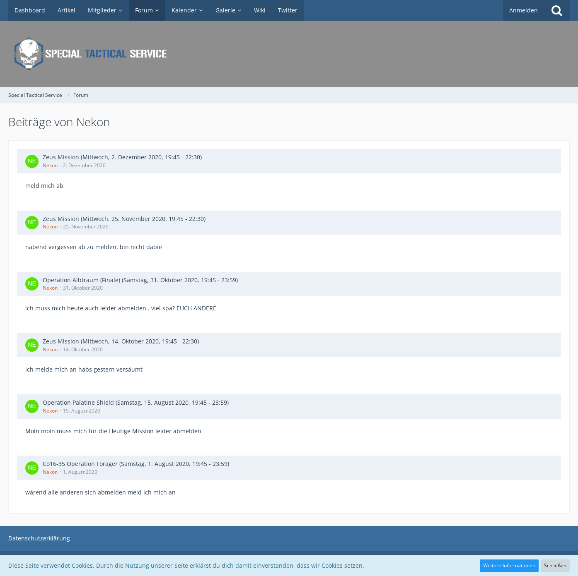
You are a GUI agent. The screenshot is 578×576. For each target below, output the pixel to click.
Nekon (50, 165)
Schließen (555, 565)
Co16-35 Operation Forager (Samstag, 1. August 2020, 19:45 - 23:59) (136, 464)
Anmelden (523, 10)
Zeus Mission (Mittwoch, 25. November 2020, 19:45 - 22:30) (124, 219)
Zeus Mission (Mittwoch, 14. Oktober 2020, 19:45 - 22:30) (121, 341)
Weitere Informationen (509, 565)
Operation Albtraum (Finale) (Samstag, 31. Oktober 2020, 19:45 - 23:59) (140, 280)
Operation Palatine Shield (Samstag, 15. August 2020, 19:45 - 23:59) (136, 402)
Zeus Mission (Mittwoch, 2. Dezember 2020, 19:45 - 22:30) (122, 157)
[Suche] (557, 10)
